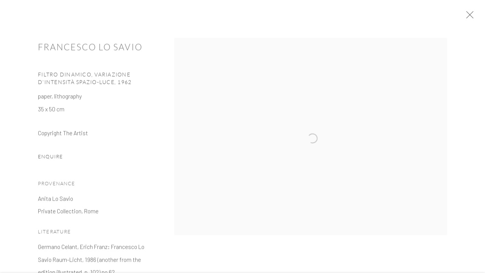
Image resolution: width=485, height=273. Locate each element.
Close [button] (469, 17)
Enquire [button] (50, 159)
